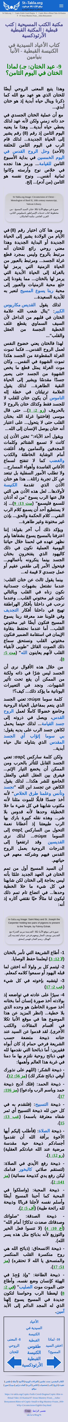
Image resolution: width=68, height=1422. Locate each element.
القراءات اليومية (31, 1382)
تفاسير (42, 1382)
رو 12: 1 (55, 1155)
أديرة (29, 1385)
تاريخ (56, 1385)
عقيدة (61, 1385)
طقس (8, 1382)
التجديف (11, 610)
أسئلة (14, 1382)
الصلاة (44, 1131)
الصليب (25, 1287)
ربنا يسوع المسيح (36, 290)
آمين (60, 1311)
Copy (27, 1410)
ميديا (12, 1385)
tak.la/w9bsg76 (34, 1414)
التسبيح (41, 1104)
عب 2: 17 (54, 986)
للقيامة (45, 163)
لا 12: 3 (56, 958)
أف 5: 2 (27, 1208)
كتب (50, 1385)
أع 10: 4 (54, 1228)
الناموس (57, 398)
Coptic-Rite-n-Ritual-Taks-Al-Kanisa (52, 13)
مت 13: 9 (23, 503)
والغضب (56, 460)
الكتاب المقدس (57, 1382)
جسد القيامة (53, 723)
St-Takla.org (6, 13)
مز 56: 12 (17, 1075)
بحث (48, 1382)
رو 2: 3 (36, 410)
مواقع (34, 1389)
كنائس (35, 1385)
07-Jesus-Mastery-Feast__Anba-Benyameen (35, 16)
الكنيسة (10, 485)
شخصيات (43, 1385)
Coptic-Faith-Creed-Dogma (25, 13)
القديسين (56, 842)
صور (6, 1385)
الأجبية (21, 1382)
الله (24, 652)
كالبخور (25, 1169)
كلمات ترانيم (20, 1385)
